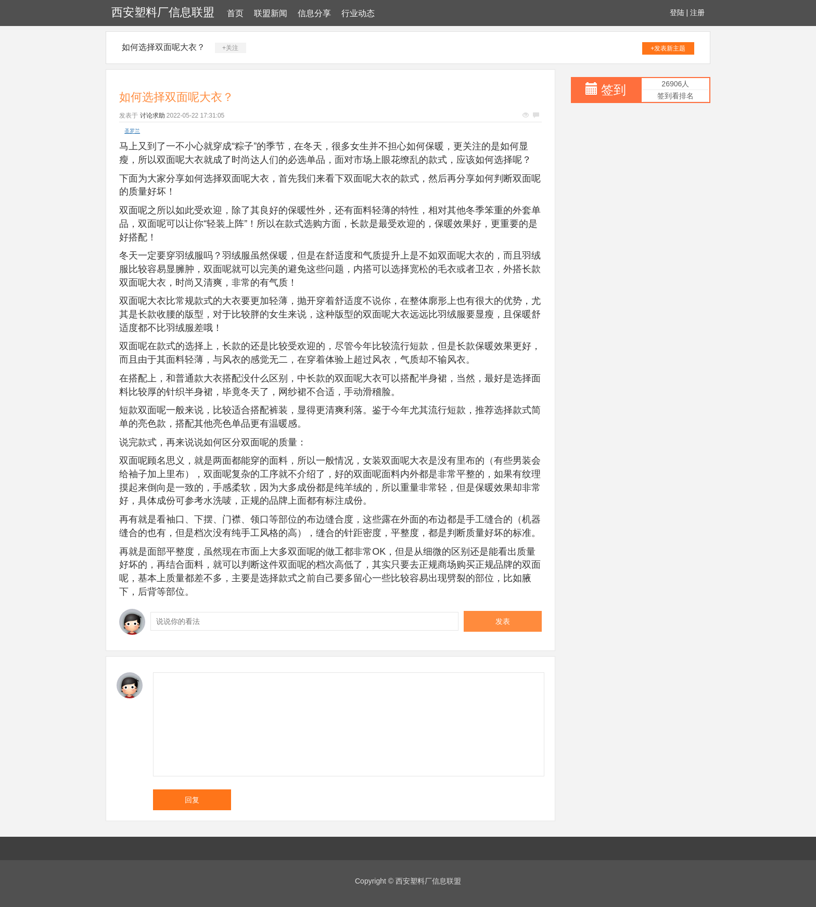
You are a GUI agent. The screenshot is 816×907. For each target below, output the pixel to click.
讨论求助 (152, 115)
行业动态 (358, 13)
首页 (235, 13)
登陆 (677, 12)
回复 (192, 800)
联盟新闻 (270, 13)
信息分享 (314, 13)
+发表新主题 (668, 48)
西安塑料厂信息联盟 (162, 12)
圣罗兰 (132, 131)
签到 (613, 90)
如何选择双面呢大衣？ (163, 47)
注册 (697, 12)
